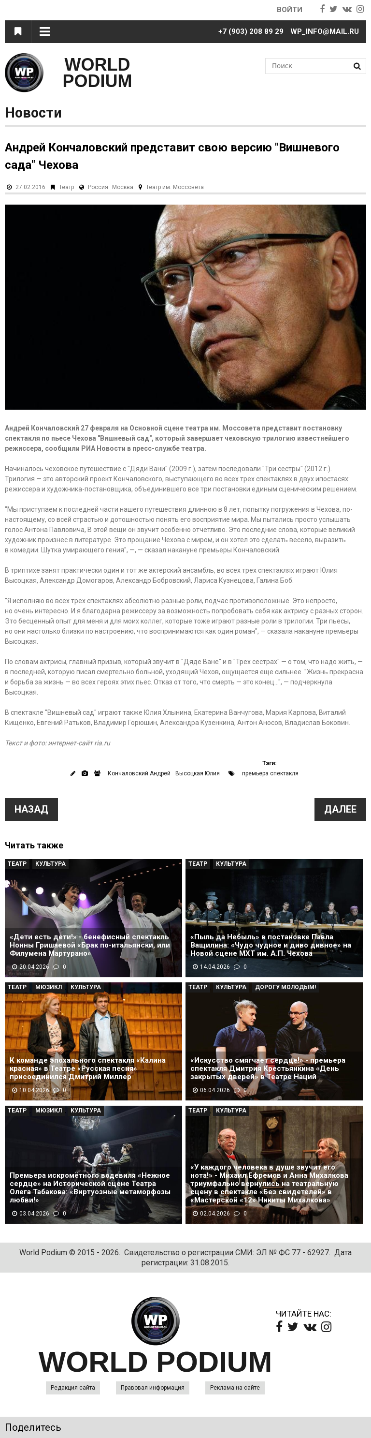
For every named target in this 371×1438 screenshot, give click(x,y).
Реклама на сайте (235, 1387)
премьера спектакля (270, 773)
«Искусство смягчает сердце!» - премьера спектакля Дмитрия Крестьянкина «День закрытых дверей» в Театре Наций (267, 1068)
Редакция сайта (73, 1387)
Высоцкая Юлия (197, 773)
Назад (31, 809)
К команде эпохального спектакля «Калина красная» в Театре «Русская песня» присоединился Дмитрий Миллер (88, 1068)
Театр (66, 187)
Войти (289, 9)
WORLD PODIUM (97, 73)
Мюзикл (48, 987)
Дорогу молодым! (285, 987)
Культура (50, 863)
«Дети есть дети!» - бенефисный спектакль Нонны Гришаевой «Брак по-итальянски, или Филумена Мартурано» (90, 945)
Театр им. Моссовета (175, 187)
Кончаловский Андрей (139, 773)
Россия (98, 187)
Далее (340, 809)
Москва (122, 187)
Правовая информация (153, 1387)
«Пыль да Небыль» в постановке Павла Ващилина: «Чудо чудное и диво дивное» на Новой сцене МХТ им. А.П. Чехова (270, 945)
